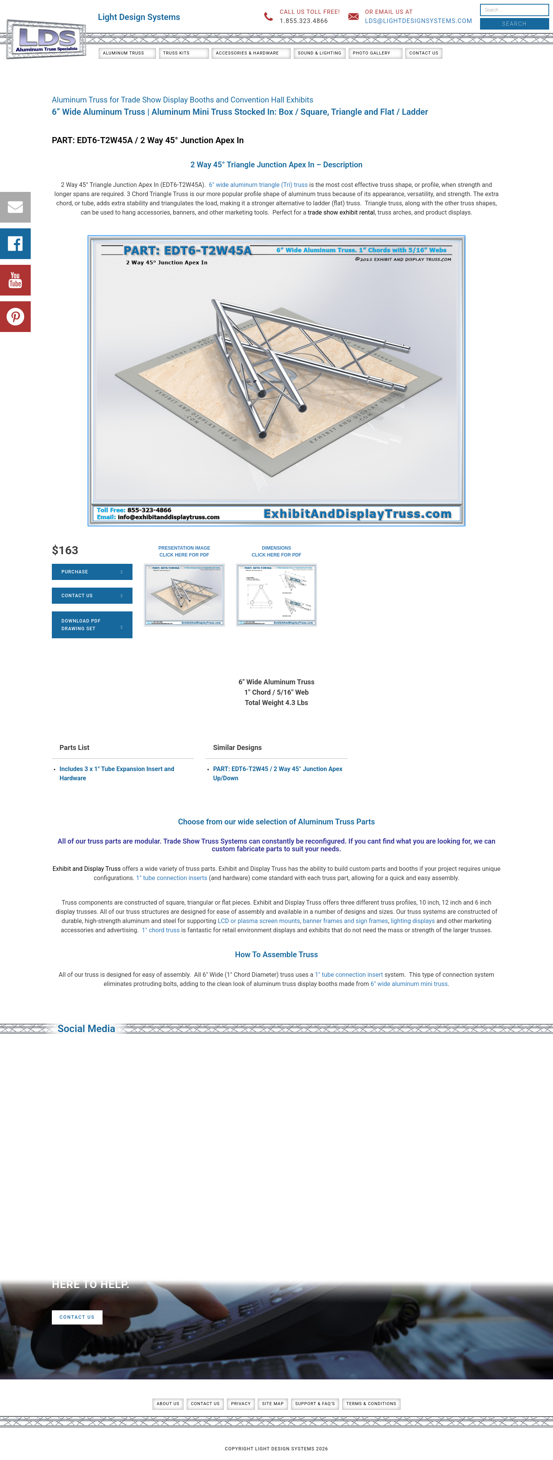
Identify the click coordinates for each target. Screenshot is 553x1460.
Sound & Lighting (320, 53)
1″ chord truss (161, 930)
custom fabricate (238, 849)
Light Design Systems (139, 17)
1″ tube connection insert (349, 974)
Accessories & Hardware (247, 53)
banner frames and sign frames (345, 921)
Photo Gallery (372, 53)
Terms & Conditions (371, 1403)
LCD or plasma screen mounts (259, 921)
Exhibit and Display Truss (87, 868)
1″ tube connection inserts (171, 878)
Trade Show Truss (191, 841)
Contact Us (423, 53)
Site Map (273, 1403)
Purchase (92, 572)
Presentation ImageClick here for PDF (184, 551)
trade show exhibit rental (341, 212)
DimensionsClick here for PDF (276, 551)
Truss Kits (176, 53)
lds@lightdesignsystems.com (418, 21)
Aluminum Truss (123, 53)
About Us (168, 1403)
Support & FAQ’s (315, 1403)
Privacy (241, 1403)
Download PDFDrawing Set (92, 624)
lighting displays (413, 921)
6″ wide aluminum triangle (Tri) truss (258, 184)
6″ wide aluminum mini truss (409, 984)
